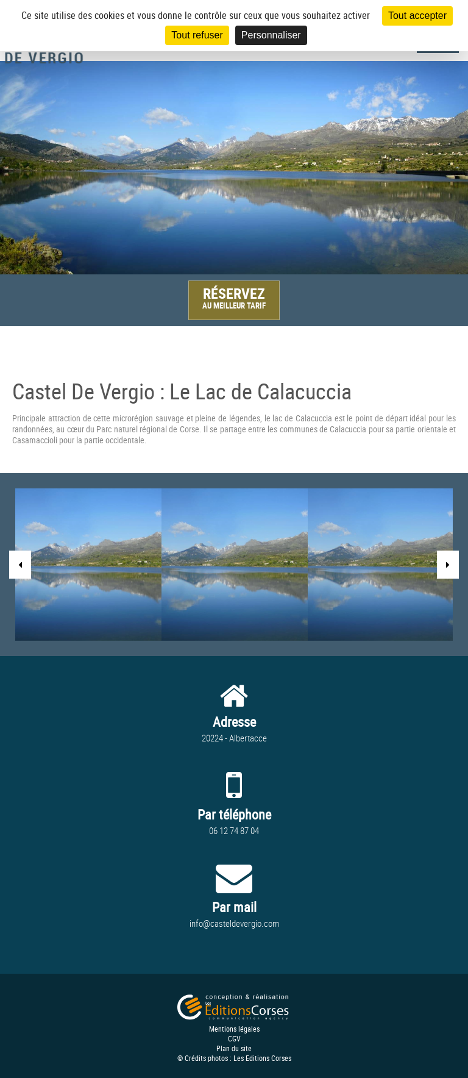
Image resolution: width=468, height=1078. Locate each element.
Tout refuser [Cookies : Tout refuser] (196, 35)
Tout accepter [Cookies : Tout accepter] (417, 15)
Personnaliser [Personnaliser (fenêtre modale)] (271, 35)
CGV (234, 1038)
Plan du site (234, 1048)
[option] (234, 167)
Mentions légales (234, 1028)
